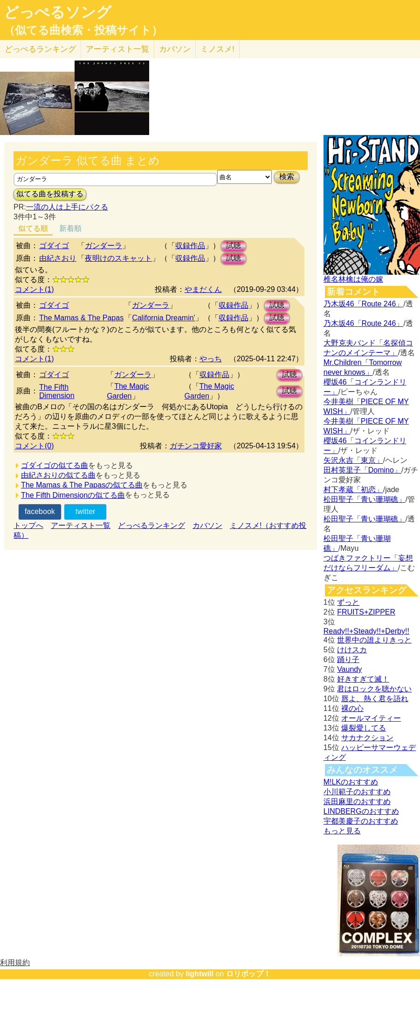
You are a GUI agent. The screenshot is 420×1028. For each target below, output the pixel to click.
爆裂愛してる (363, 728)
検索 (286, 177)
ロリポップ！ (248, 974)
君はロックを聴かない (374, 689)
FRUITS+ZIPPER (366, 612)
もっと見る (342, 831)
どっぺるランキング (151, 525)
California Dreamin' (163, 318)
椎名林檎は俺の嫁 (353, 279)
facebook (40, 511)
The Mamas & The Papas (81, 318)
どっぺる (40, 49)
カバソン (175, 49)
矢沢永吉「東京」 (353, 460)
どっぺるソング (57, 12)
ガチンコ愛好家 (196, 446)
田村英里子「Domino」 (362, 470)
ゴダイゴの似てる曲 (54, 465)
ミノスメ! (217, 49)
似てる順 (33, 228)
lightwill (199, 974)
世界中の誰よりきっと (374, 640)
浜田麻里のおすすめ (357, 801)
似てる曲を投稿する (49, 194)
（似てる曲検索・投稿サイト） (83, 30)
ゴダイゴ (54, 246)
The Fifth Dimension (57, 391)
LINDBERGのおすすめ (361, 811)
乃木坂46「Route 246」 (364, 304)
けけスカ (352, 650)
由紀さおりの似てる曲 (58, 475)
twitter (86, 511)
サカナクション (367, 738)
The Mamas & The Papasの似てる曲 (82, 485)
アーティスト (117, 49)
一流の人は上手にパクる (67, 207)
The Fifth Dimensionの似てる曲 (73, 495)
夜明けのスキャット (118, 258)
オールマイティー (371, 718)
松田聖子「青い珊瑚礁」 (365, 499)
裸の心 (352, 708)
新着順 (70, 228)
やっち (211, 359)
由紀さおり (57, 258)
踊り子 (348, 659)
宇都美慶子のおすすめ (361, 821)
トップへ (28, 525)
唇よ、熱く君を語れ (374, 699)
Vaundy (349, 669)
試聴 (233, 246)
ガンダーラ (103, 246)
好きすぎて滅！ (363, 679)
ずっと (348, 602)
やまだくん (203, 289)
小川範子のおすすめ (357, 792)
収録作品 (190, 246)
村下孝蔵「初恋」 (353, 490)
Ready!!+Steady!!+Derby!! (366, 631)
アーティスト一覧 (80, 525)
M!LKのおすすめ (351, 782)
